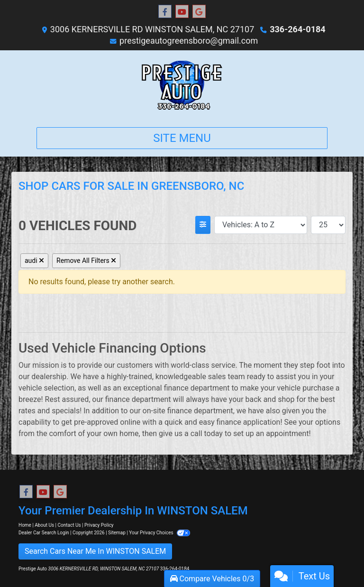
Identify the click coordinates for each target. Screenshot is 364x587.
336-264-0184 (297, 29)
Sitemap (117, 532)
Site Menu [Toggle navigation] (182, 138)
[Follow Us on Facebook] (165, 12)
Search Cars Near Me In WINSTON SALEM (95, 551)
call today (207, 433)
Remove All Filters (86, 260)
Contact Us (69, 525)
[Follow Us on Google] (199, 12)
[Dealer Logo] (182, 85)
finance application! (249, 422)
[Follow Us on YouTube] (182, 12)
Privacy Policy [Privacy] (99, 525)
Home (24, 525)
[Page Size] (328, 225)
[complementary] (335, 558)
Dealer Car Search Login (43, 532)
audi (34, 260)
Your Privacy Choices (159, 532)
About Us (44, 525)
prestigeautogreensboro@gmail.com (188, 41)
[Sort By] (260, 225)
